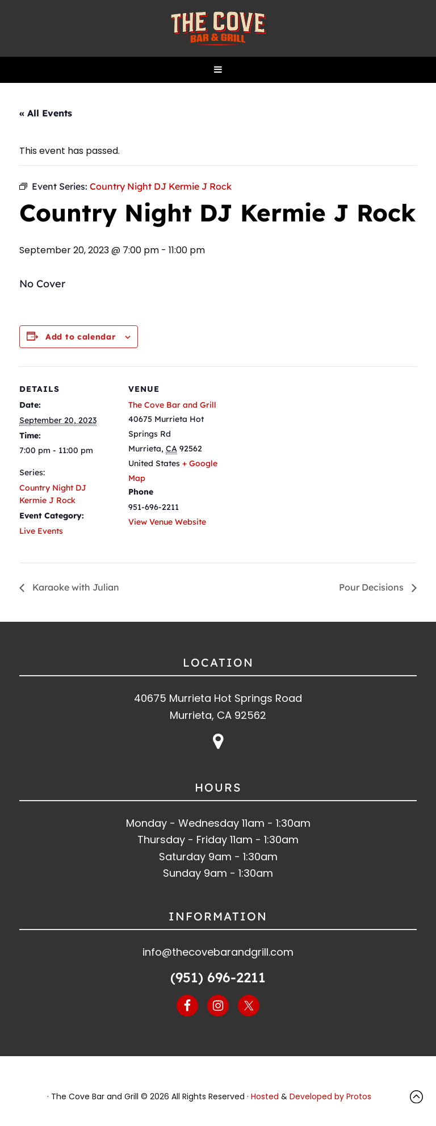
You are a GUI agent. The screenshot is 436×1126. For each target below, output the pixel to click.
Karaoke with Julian (74, 587)
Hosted (265, 1096)
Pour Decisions (372, 587)
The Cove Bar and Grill (218, 28)
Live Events (41, 531)
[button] (218, 70)
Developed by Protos (330, 1096)
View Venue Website (167, 522)
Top (419, 1096)
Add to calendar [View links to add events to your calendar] (80, 337)
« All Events (45, 113)
